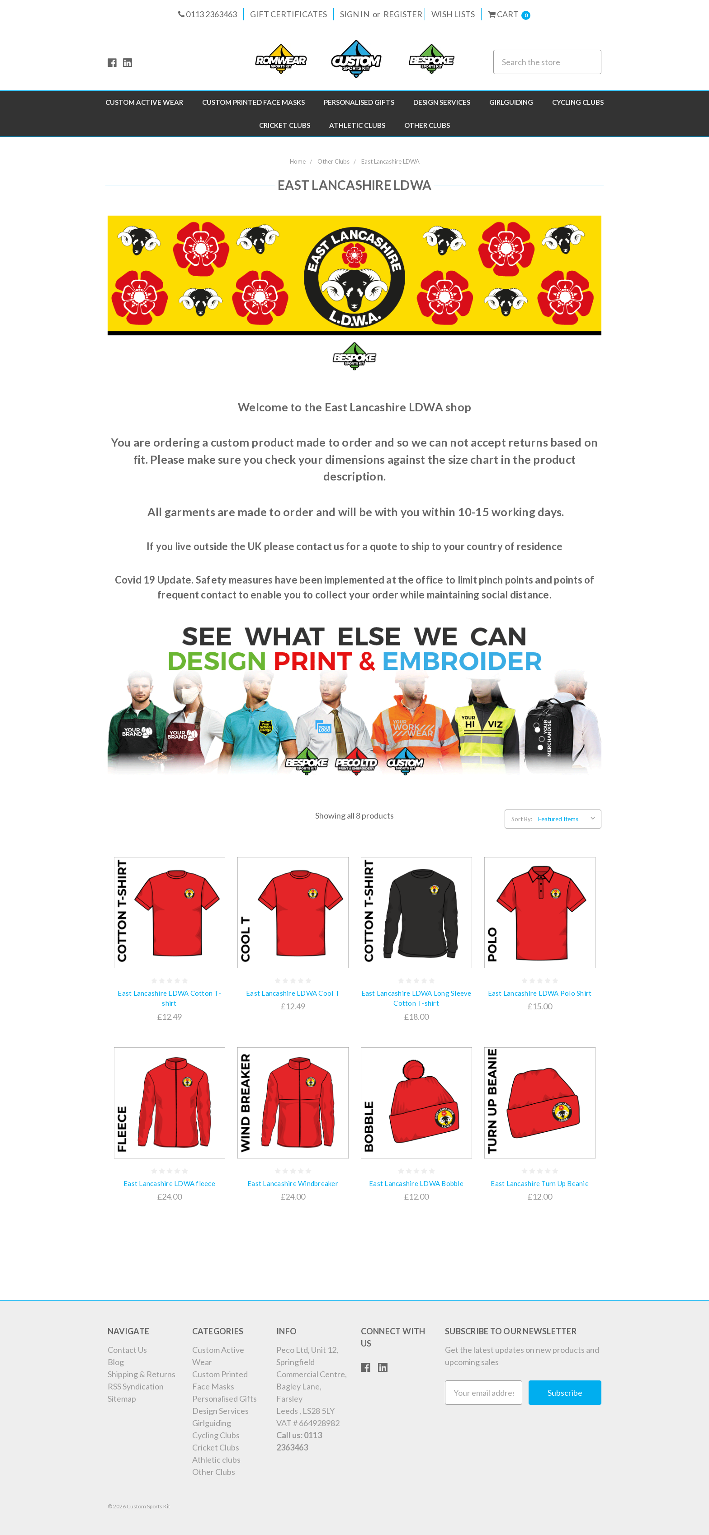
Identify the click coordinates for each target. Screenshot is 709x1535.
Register (402, 14)
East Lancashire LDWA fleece (169, 1183)
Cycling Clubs (578, 102)
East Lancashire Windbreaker (292, 1183)
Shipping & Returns (141, 1374)
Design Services (441, 102)
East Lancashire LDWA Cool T (293, 993)
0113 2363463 (207, 14)
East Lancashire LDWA (390, 161)
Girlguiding (511, 102)
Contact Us (127, 1350)
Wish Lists (453, 14)
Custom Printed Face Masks (253, 102)
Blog (116, 1362)
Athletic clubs (357, 125)
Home (298, 161)
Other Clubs (427, 125)
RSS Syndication (136, 1386)
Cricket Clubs (284, 125)
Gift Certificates (288, 14)
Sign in (354, 14)
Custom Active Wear (144, 102)
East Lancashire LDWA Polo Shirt (540, 993)
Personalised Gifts (359, 102)
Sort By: (521, 819)
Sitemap (122, 1398)
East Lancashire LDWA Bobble (416, 1183)
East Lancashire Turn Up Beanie (540, 1183)
